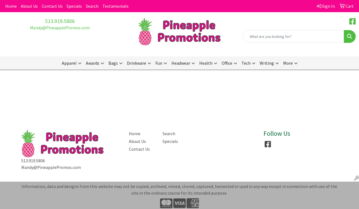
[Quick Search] (293, 36)
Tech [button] (246, 63)
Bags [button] (113, 63)
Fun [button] (158, 63)
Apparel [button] (69, 63)
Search (92, 6)
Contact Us (52, 6)
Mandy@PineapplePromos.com (60, 27)
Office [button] (227, 63)
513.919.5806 (60, 20)
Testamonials (115, 6)
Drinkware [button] (136, 63)
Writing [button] (267, 63)
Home (11, 6)
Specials (74, 6)
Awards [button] (92, 63)
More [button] (288, 63)
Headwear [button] (180, 63)
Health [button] (205, 63)
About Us (29, 6)
